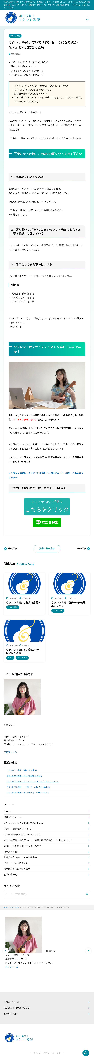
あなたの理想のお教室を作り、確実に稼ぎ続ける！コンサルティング (38, 840)
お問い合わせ (10, 874)
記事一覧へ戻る (47, 548)
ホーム (7, 811)
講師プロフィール (12, 817)
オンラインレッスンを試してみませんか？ (25, 823)
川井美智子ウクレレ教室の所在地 (20, 857)
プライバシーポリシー (15, 1002)
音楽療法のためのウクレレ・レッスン (22, 834)
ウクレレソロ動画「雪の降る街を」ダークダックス (28, 793)
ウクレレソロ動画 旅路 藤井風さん (22, 770)
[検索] (87, 894)
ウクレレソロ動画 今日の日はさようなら (24, 776)
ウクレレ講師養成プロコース (18, 829)
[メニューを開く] (87, 17)
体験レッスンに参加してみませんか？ (22, 846)
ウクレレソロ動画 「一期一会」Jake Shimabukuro (28, 787)
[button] (6, 951)
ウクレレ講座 (15, 36)
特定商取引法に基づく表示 (17, 869)
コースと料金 (10, 852)
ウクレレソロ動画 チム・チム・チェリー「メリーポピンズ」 (33, 781)
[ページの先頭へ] (85, 1053)
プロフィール (10, 752)
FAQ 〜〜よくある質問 (16, 863)
